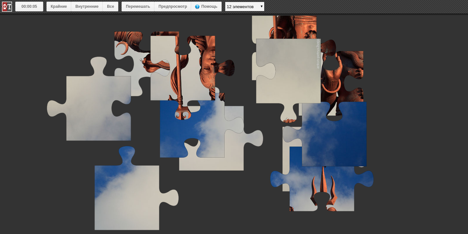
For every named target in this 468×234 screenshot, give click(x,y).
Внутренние (86, 6)
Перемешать (138, 6)
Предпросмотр (173, 6)
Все (110, 6)
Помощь (209, 6)
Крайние (59, 6)
